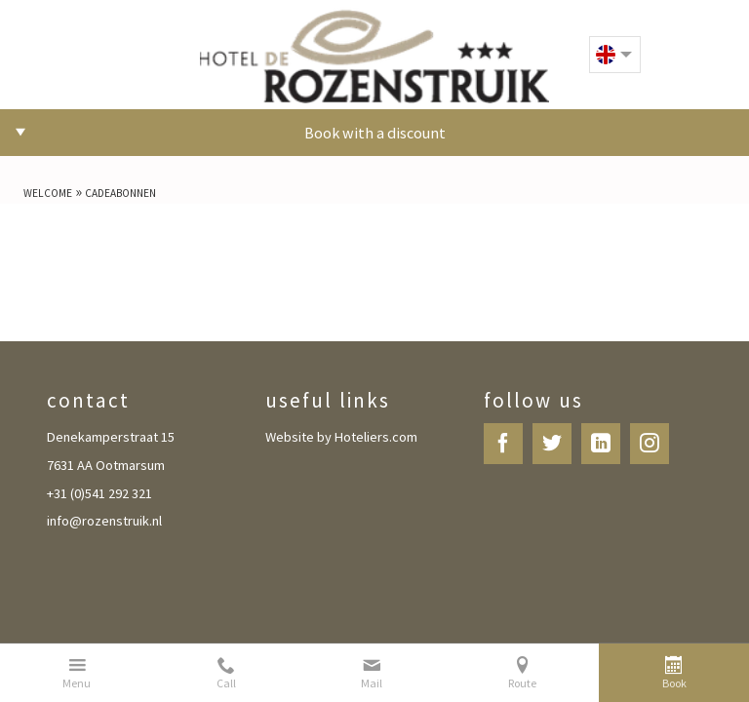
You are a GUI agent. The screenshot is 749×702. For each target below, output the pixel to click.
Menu (76, 683)
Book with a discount (375, 132)
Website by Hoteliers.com (341, 437)
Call (226, 683)
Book (674, 683)
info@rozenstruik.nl (104, 520)
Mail (371, 683)
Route (522, 683)
